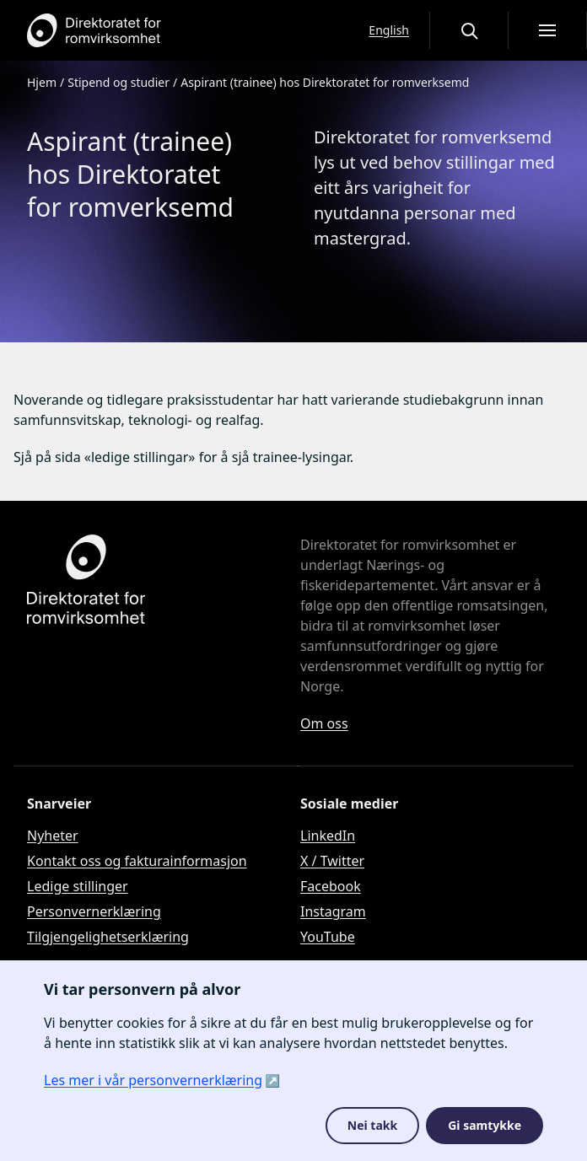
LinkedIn (327, 835)
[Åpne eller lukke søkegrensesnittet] (468, 30)
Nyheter (52, 835)
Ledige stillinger (77, 886)
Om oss (324, 723)
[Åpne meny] (547, 30)
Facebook (330, 886)
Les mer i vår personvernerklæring (153, 1080)
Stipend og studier (118, 82)
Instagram (333, 911)
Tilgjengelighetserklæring (108, 936)
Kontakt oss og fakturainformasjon (137, 861)
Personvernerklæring (94, 911)
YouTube (327, 936)
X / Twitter (332, 861)
